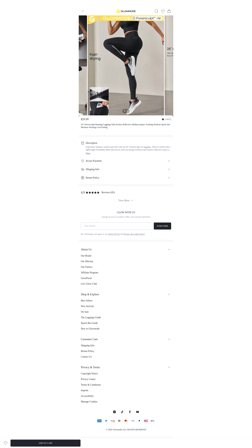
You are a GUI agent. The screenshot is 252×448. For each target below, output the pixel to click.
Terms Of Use (114, 234)
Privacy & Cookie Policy (134, 234)
